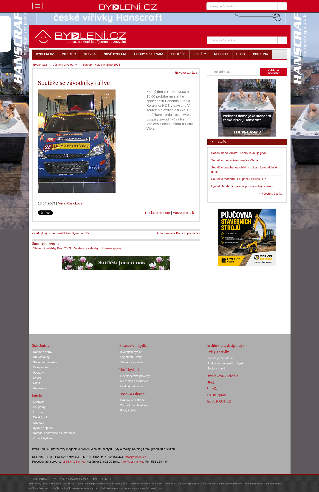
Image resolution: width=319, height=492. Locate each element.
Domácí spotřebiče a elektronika (54, 433)
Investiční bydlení (131, 352)
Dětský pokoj (41, 417)
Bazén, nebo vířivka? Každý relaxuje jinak (239, 153)
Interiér (37, 395)
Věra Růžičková (70, 203)
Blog (210, 382)
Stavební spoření (131, 362)
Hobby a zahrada (131, 394)
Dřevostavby (41, 357)
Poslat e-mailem (157, 213)
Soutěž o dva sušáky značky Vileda (234, 160)
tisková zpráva (186, 72)
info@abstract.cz (132, 461)
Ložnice (38, 412)
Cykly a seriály (218, 352)
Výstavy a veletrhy (86, 248)
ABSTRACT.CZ (219, 401)
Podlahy (38, 372)
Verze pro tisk (183, 213)
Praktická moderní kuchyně (226, 363)
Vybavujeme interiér (221, 358)
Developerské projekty (135, 376)
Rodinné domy (42, 352)
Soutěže (212, 389)
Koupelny (39, 407)
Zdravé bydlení (43, 438)
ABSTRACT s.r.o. (73, 461)
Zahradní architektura (134, 405)
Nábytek (38, 422)
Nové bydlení (129, 370)
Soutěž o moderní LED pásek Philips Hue (238, 179)
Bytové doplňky (43, 428)
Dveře (37, 377)
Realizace (39, 388)
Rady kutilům (129, 410)
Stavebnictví (41, 345)
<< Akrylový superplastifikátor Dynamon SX (60, 233)
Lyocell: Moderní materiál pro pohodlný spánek (242, 186)
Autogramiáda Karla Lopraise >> (178, 233)
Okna (36, 383)
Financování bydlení (134, 345)
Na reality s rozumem (134, 381)
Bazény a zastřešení (133, 400)
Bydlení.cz (40, 64)
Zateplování (41, 367)
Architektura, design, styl (225, 345)
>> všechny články (270, 193)
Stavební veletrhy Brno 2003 (52, 248)
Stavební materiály (45, 362)
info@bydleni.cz (135, 457)
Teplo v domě (216, 368)
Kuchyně (39, 402)
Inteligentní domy (131, 386)
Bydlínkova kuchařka (222, 376)
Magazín (219, 142)
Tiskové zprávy (111, 248)
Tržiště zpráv (216, 395)
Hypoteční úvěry (131, 357)
